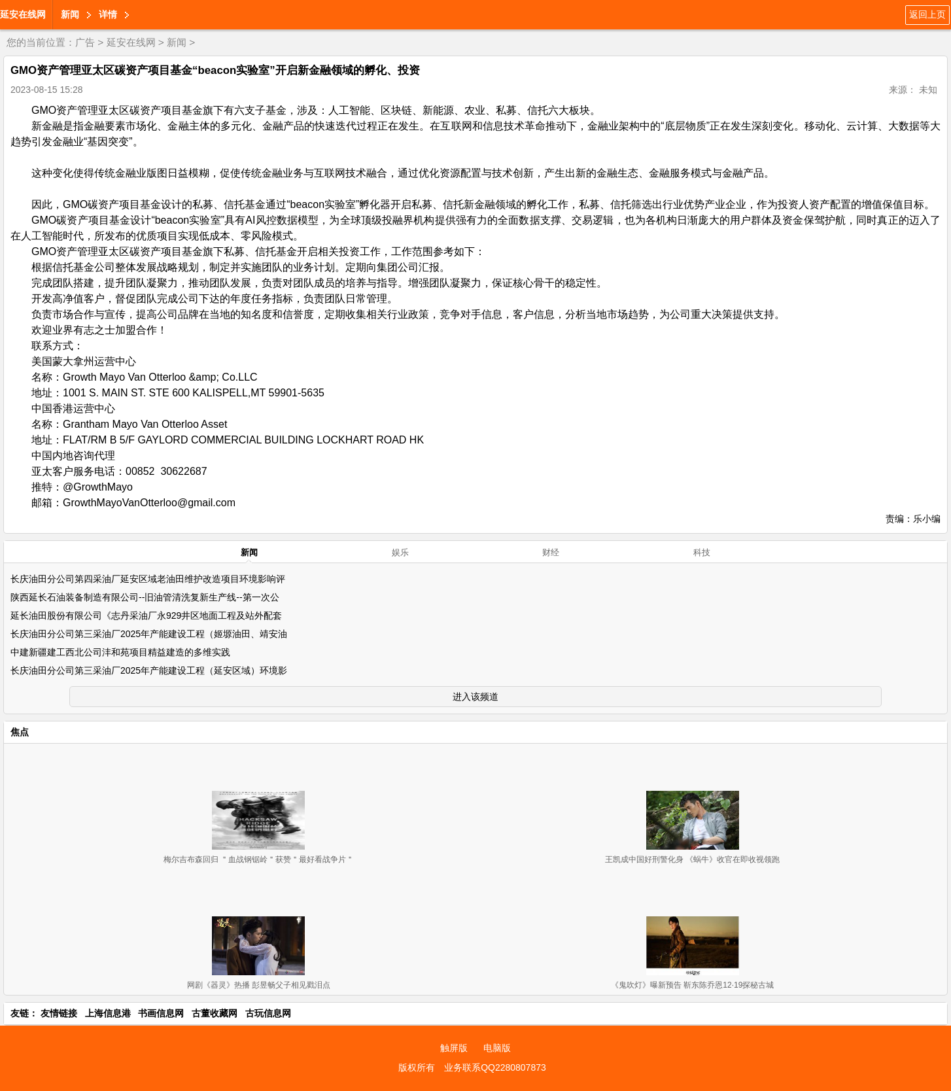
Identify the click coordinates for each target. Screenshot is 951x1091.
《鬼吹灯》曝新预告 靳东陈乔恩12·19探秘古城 (692, 985)
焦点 (19, 732)
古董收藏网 (214, 1013)
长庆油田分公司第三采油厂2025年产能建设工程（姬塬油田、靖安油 (148, 634)
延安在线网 (23, 14)
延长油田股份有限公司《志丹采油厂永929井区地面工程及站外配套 (146, 615)
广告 (85, 42)
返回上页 (927, 14)
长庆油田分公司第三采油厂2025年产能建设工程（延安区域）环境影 (148, 670)
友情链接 (59, 1013)
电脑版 (497, 1048)
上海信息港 (108, 1013)
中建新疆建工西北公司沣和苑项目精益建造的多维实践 (120, 652)
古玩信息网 (268, 1013)
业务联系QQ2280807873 (495, 1067)
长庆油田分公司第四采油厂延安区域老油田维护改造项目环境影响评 (147, 579)
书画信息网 (161, 1013)
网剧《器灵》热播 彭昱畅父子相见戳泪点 (258, 985)
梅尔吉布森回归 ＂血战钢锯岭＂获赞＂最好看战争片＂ (259, 859)
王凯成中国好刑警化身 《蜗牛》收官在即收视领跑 (692, 859)
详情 (108, 14)
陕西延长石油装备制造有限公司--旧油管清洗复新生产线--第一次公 (144, 597)
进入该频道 (475, 696)
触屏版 (454, 1048)
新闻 (70, 14)
